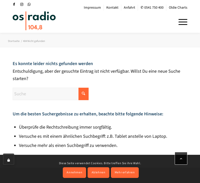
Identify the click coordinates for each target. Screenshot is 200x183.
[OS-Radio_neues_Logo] (34, 20)
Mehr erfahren (125, 172)
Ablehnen (99, 172)
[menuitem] (92, 8)
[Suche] (51, 94)
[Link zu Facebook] (14, 4)
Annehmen (74, 172)
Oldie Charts (178, 7)
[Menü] (180, 21)
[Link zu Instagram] (22, 4)
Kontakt (112, 7)
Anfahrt (129, 7)
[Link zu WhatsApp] (29, 4)
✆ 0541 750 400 (152, 7)
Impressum (92, 7)
